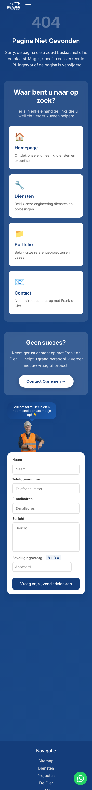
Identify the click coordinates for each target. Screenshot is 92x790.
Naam (17, 459)
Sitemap (46, 760)
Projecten (46, 775)
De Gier (46, 782)
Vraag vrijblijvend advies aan (46, 583)
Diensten (46, 768)
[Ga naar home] (13, 8)
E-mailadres (22, 499)
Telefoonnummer (26, 479)
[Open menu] (28, 6)
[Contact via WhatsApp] (80, 778)
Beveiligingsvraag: (36, 558)
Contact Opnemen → (46, 381)
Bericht (18, 518)
